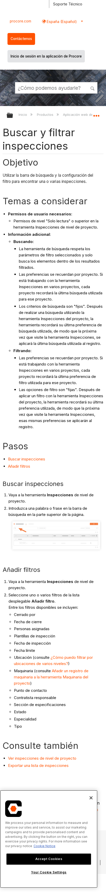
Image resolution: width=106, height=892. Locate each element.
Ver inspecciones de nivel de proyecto (42, 758)
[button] (93, 88)
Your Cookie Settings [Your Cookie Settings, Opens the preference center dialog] (49, 872)
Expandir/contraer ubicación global (96, 113)
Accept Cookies (48, 859)
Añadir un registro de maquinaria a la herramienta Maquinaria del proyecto (51, 677)
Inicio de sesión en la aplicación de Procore (46, 56)
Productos (45, 114)
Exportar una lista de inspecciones (38, 765)
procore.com (20, 21)
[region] (48, 839)
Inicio (23, 114)
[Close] (91, 798)
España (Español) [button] (61, 21)
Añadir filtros (19, 466)
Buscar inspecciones (26, 459)
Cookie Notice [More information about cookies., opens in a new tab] (44, 846)
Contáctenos (21, 39)
